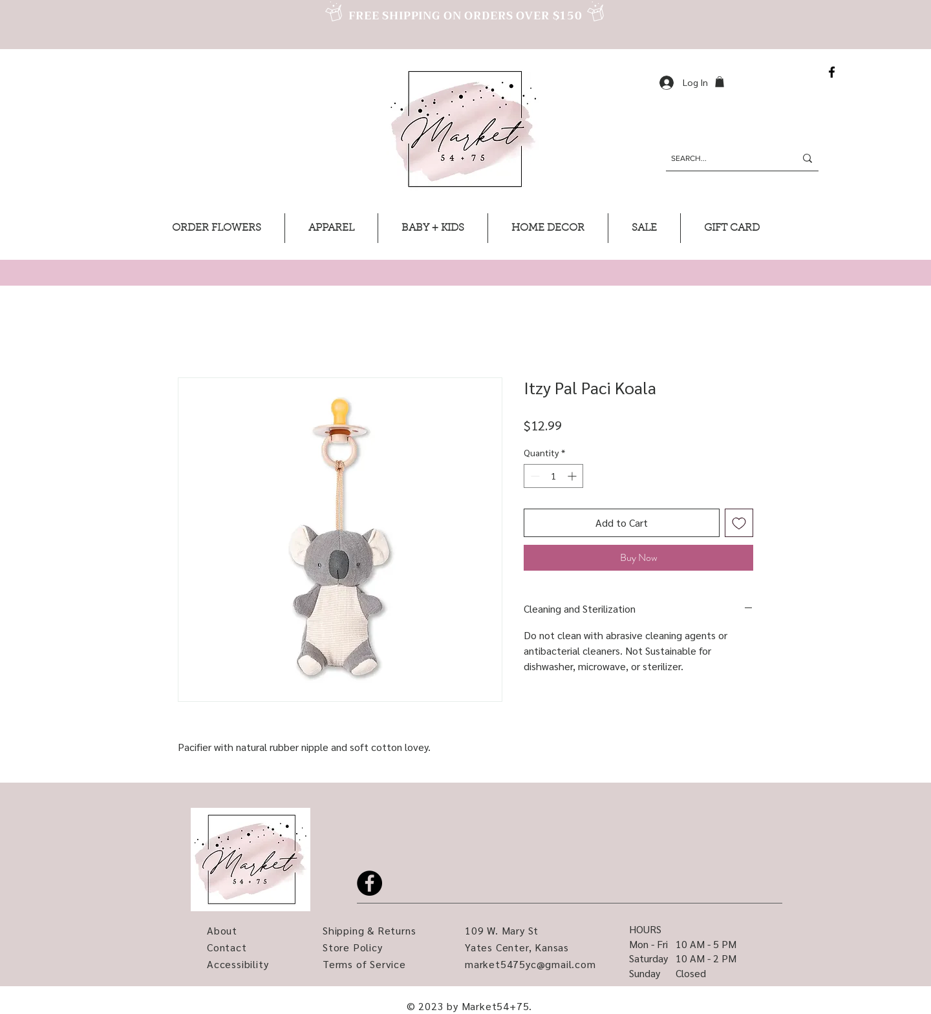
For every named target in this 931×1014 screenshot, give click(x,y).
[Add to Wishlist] (739, 523)
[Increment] (573, 476)
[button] (719, 81)
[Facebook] (831, 72)
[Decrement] (534, 476)
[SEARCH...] (723, 158)
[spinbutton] (553, 476)
